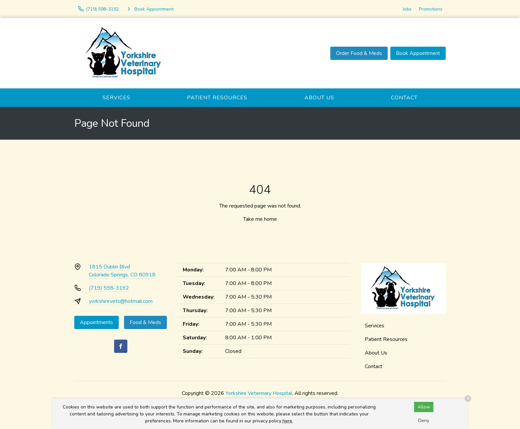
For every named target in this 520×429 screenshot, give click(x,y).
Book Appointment (418, 53)
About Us (319, 97)
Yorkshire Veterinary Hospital (259, 393)
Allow (424, 407)
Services (116, 97)
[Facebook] (120, 346)
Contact (404, 97)
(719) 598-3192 (109, 288)
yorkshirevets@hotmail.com (121, 301)
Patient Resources (217, 97)
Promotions (430, 9)
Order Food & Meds (359, 53)
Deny (423, 420)
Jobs (407, 9)
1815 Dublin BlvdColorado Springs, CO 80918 (122, 270)
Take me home (260, 219)
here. (288, 421)
